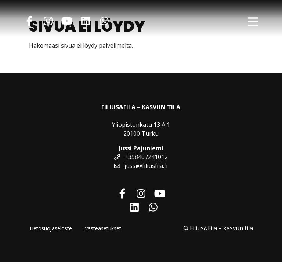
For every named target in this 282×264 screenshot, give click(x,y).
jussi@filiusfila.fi (140, 166)
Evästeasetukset (101, 228)
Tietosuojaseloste (50, 228)
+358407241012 (141, 157)
